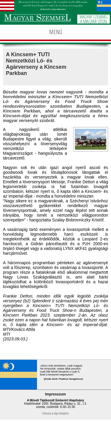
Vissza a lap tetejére (55, 413)
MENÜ (55, 32)
